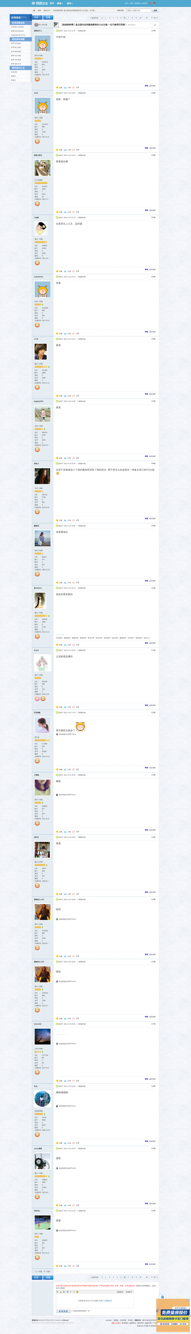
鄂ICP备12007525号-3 (150, 1320)
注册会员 (108, 1301)
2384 (43, 373)
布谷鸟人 (37, 1211)
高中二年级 (39, 118)
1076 (43, 435)
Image (64, 1291)
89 (43, 1058)
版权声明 (148, 1323)
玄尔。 (36, 1086)
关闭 (188, 1300)
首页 (52, 3)
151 (43, 1243)
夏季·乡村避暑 (16, 60)
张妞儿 (36, 463)
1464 (43, 622)
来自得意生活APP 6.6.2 (67, 795)
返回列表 (95, 18)
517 (43, 809)
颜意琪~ (37, 526)
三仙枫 (36, 217)
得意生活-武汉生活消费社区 (33, 10)
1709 (43, 497)
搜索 (155, 10)
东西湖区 (14, 72)
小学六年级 (39, 1049)
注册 (131, 3)
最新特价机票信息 (17, 31)
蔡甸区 (13, 80)
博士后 (37, 737)
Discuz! (66, 1320)
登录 (126, 3)
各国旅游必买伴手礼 (18, 35)
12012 (44, 248)
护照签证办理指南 (17, 27)
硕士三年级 (39, 862)
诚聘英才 (133, 1323)
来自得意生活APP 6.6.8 (67, 734)
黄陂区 (13, 76)
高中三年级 (39, 55)
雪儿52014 (38, 588)
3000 (43, 1120)
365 (43, 310)
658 (43, 871)
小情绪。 (37, 775)
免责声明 (140, 1323)
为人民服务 (39, 180)
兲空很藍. (37, 713)
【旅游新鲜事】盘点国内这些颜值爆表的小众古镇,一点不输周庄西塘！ (94, 25)
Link (67, 1291)
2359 (43, 189)
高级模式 (120, 1292)
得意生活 (137, 1320)
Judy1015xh (38, 277)
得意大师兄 (38, 155)
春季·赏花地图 (16, 43)
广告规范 (156, 1323)
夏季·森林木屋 (16, 64)
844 (43, 64)
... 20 (146, 18)
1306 (43, 1182)
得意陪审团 (39, 1111)
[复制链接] (131, 25)
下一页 (153, 18)
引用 (69, 88)
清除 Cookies (116, 1323)
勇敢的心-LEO (39, 899)
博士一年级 (39, 239)
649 (43, 933)
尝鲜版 (115, 1320)
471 (43, 559)
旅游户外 (47, 10)
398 (43, 684)
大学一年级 (39, 426)
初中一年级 (39, 1234)
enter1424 (37, 1024)
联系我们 (125, 1323)
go (154, 25)
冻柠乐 (36, 837)
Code (74, 1291)
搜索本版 (120, 10)
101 (43, 746)
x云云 (36, 93)
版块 (70, 3)
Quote (70, 1291)
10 (140, 18)
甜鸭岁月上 (38, 31)
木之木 (36, 650)
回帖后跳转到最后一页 (82, 1311)
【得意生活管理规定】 (143, 1286)
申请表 (130, 1320)
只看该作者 (82, 31)
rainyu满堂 (38, 1148)
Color (60, 1291)
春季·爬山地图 (16, 47)
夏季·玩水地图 (16, 56)
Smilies (77, 1291)
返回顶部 (152, 86)
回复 (60, 88)
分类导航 (123, 1320)
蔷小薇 (44, 25)
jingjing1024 (38, 401)
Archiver (109, 1320)
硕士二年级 (39, 364)
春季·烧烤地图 (16, 51)
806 (43, 127)
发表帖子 (129, 1292)
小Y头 (36, 339)
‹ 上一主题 (38, 1271)
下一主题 (47, 1271)
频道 (60, 3)
